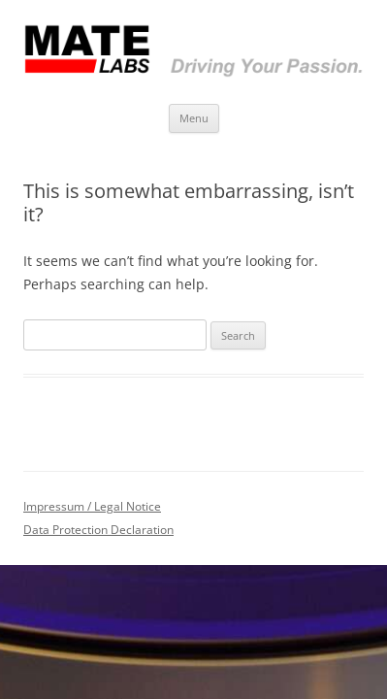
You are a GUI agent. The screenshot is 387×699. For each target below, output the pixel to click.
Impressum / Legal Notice (92, 506)
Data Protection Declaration (98, 529)
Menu (194, 118)
